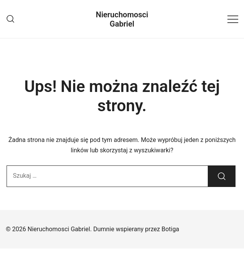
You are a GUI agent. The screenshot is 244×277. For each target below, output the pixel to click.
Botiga (170, 229)
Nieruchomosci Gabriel (122, 19)
